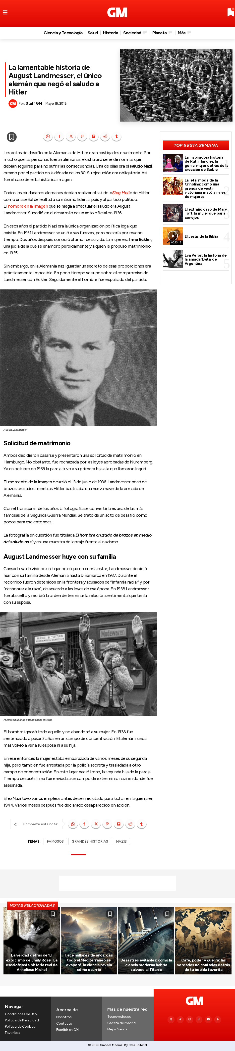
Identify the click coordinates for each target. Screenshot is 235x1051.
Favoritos (12, 1033)
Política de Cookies (20, 1026)
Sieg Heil (120, 192)
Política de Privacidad (22, 1020)
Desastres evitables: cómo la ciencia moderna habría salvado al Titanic (146, 965)
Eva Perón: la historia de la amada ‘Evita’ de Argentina (206, 259)
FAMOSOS (55, 841)
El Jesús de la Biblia (201, 236)
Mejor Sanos (117, 1029)
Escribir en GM (67, 1030)
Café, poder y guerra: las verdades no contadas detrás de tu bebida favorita (203, 965)
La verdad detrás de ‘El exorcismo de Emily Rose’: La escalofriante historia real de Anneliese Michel (32, 962)
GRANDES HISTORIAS (90, 841)
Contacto (64, 1023)
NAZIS (121, 841)
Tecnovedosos (119, 1016)
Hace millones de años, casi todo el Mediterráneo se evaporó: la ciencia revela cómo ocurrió (89, 962)
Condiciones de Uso (21, 1014)
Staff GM (34, 103)
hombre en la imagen (28, 206)
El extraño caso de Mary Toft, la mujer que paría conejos (206, 213)
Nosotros (64, 1017)
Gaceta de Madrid (121, 1023)
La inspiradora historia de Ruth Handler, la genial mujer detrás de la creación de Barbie (207, 163)
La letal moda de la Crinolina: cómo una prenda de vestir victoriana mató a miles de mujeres (205, 188)
